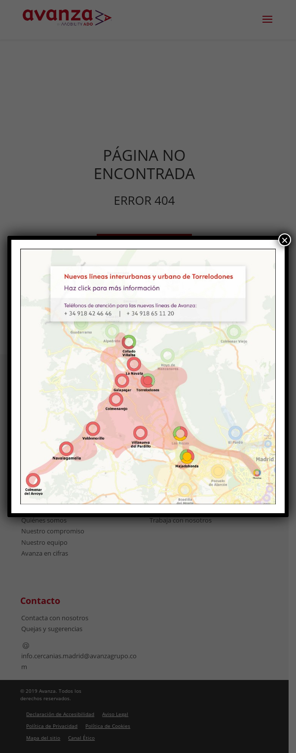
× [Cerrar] (284, 239)
